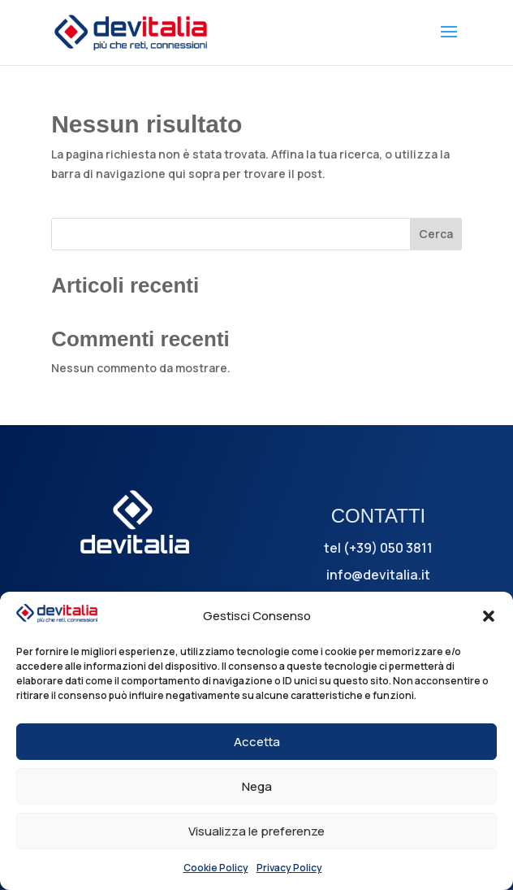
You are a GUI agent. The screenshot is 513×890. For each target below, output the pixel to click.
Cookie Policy (215, 868)
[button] (489, 616)
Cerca (436, 233)
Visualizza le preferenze (256, 831)
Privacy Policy (289, 868)
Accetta (257, 741)
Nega (257, 786)
